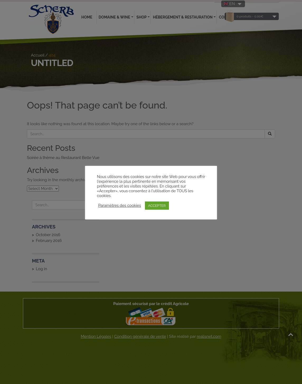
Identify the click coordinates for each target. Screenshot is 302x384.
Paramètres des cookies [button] (119, 205)
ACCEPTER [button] (157, 206)
